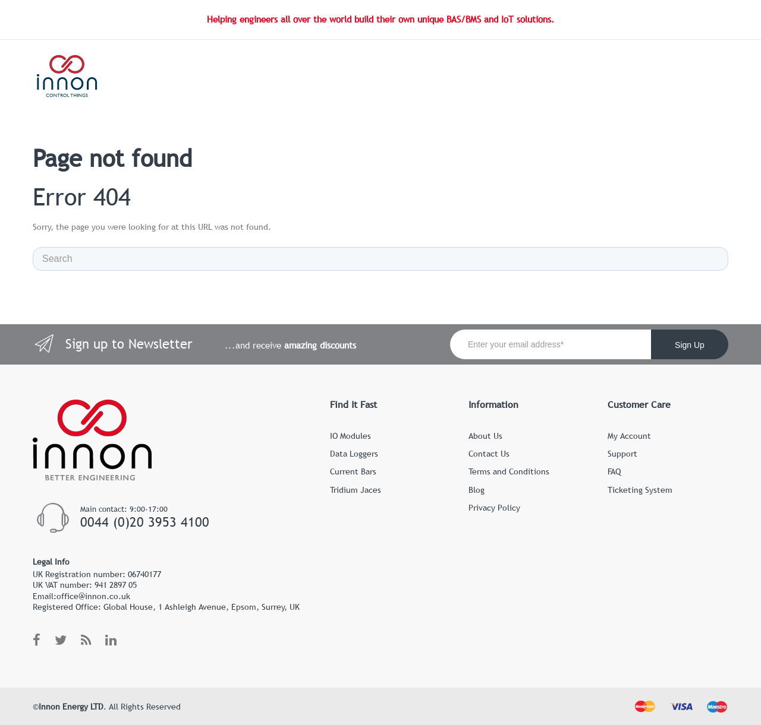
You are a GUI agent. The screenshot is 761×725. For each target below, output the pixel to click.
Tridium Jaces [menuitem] (355, 490)
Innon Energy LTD (71, 706)
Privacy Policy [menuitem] (494, 507)
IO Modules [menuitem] (350, 435)
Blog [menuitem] (476, 490)
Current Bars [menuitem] (353, 471)
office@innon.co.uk (93, 596)
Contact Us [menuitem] (489, 453)
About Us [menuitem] (485, 435)
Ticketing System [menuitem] (640, 490)
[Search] (380, 259)
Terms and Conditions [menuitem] (508, 471)
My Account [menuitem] (629, 435)
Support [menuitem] (622, 453)
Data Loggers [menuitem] (354, 453)
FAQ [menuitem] (614, 471)
